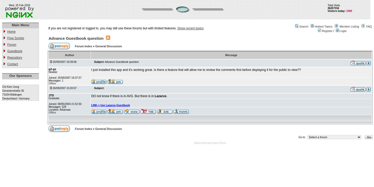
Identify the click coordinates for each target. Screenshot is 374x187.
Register (325, 30)
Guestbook (14, 51)
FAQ (369, 26)
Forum (11, 44)
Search (303, 26)
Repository (14, 57)
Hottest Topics (323, 26)
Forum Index (84, 46)
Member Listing (349, 26)
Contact (12, 64)
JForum (222, 143)
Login (341, 30)
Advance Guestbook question (76, 38)
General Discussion (108, 46)
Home (11, 32)
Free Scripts (15, 38)
